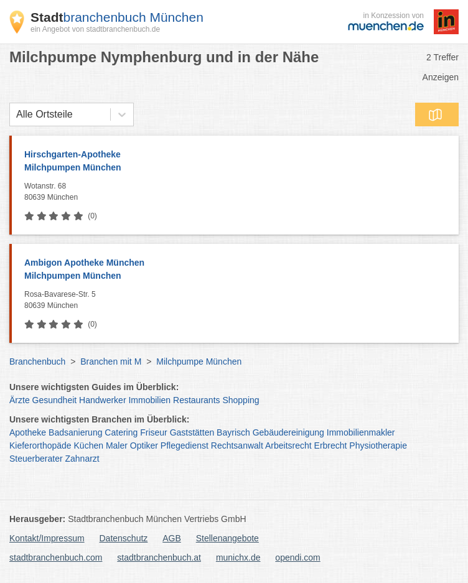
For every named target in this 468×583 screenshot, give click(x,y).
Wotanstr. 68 (238, 192)
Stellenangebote (227, 538)
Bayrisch (233, 432)
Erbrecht (330, 445)
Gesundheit (54, 400)
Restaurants (196, 400)
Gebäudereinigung (288, 432)
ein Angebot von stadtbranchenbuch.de (95, 29)
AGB (171, 538)
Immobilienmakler (361, 432)
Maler (117, 445)
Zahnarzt (82, 459)
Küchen (88, 445)
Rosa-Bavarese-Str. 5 (238, 300)
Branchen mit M (110, 361)
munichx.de (238, 557)
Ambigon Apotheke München (235, 270)
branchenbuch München (117, 17)
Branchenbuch (37, 361)
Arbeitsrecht (288, 445)
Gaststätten (192, 432)
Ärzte (19, 400)
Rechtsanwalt (237, 445)
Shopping (240, 400)
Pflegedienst (184, 445)
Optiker (144, 445)
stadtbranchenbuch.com (55, 557)
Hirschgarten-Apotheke (235, 161)
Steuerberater (36, 459)
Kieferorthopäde (40, 445)
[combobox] (16, 114)
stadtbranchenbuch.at (159, 557)
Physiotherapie (378, 445)
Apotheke (27, 432)
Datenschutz (124, 538)
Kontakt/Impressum (47, 538)
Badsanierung (75, 432)
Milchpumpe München (198, 361)
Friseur (153, 432)
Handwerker (102, 400)
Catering (121, 432)
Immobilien (149, 400)
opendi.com (297, 557)
